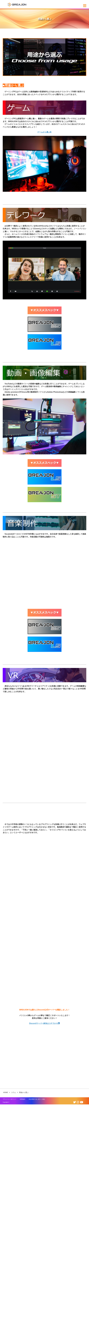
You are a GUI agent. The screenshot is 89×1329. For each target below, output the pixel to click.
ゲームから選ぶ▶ (44, 132)
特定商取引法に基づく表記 (37, 1214)
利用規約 (22, 1214)
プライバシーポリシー (9, 1214)
